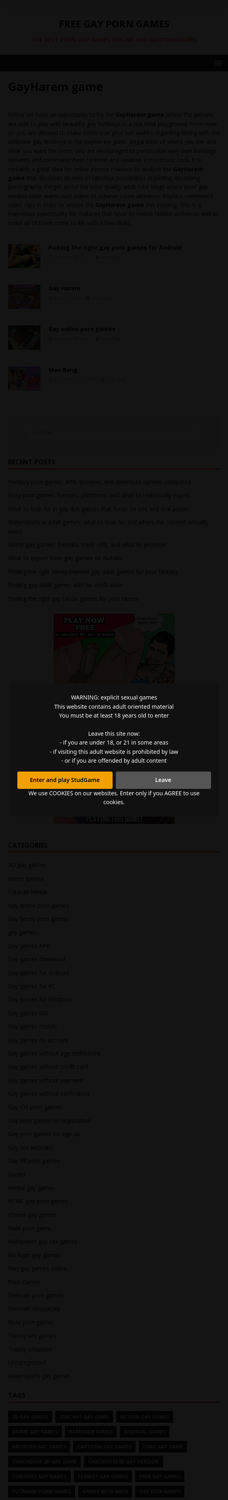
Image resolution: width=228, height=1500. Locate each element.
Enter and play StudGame (65, 780)
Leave (163, 780)
